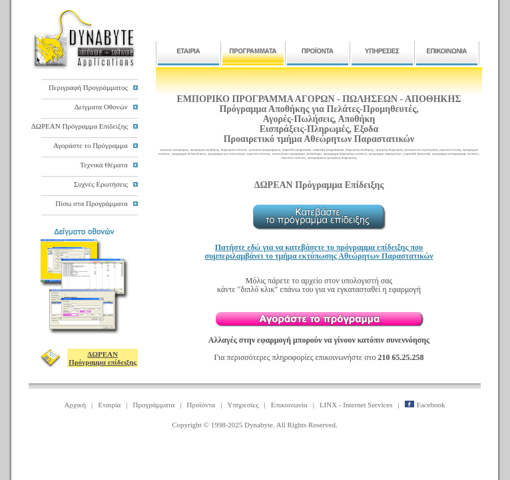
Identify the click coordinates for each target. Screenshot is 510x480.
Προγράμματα (154, 405)
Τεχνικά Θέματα (104, 165)
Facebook (425, 405)
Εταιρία (109, 405)
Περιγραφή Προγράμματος (88, 87)
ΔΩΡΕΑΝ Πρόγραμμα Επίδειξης (79, 126)
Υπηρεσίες (242, 405)
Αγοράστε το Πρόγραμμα (90, 145)
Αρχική (76, 405)
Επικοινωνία (289, 405)
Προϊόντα (201, 405)
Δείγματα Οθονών (101, 107)
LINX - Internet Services (356, 405)
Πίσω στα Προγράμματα (91, 203)
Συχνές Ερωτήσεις (101, 184)
